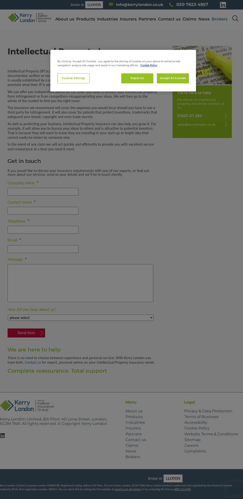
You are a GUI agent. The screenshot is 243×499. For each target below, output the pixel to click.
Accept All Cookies (173, 78)
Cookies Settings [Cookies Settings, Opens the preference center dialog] (73, 78)
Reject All (137, 78)
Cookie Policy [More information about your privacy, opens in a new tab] (148, 65)
